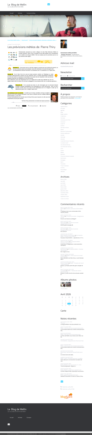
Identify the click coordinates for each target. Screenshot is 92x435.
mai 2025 (63, 181)
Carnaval (63, 118)
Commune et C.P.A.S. (65, 120)
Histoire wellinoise (65, 133)
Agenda (62, 110)
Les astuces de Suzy (65, 144)
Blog (62, 112)
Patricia (62, 216)
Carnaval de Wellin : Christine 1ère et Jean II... (71, 236)
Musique (63, 154)
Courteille (63, 270)
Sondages (63, 160)
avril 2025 (63, 183)
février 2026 (63, 179)
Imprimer (43, 106)
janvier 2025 (64, 189)
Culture (62, 125)
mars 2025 (63, 185)
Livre (62, 148)
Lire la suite (78, 98)
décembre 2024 (64, 190)
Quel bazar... (64, 158)
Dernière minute (65, 127)
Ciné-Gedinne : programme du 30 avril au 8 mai (72, 341)
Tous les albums (64, 288)
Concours (63, 122)
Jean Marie (63, 229)
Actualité (63, 108)
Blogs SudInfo (64, 114)
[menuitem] (12, 13)
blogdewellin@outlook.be (67, 66)
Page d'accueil (25, 40)
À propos (29, 417)
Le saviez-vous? (64, 143)
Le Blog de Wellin (17, 4)
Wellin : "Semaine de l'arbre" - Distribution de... (72, 263)
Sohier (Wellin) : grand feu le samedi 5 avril (71, 370)
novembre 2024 (64, 192)
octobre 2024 (64, 194)
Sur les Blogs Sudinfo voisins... (13, 40)
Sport (62, 162)
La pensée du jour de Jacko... (67, 141)
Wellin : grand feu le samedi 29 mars (69, 375)
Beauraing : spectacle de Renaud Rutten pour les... (72, 352)
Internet (63, 139)
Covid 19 (63, 123)
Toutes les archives (65, 198)
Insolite (62, 135)
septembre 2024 (65, 196)
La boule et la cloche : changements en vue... (72, 217)
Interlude (63, 137)
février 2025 (63, 187)
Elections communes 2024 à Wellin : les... (72, 209)
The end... (63, 323)
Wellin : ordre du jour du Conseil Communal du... (71, 256)
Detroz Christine (65, 241)
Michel (62, 208)
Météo (62, 152)
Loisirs (62, 150)
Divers (62, 129)
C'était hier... (64, 116)
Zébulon (63, 171)
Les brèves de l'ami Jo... (66, 146)
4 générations (64, 106)
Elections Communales (66, 131)
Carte (63, 310)
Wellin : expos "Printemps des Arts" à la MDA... (72, 358)
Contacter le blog (31, 13)
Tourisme (63, 164)
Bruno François (64, 263)
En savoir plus (63, 433)
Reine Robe (63, 222)
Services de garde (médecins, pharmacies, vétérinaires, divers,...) (42, 40)
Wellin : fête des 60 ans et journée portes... (71, 334)
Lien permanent (33, 106)
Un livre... (63, 167)
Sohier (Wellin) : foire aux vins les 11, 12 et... (71, 365)
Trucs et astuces (65, 165)
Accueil (11, 13)
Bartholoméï (64, 249)
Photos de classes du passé (67, 156)
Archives (20, 13)
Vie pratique (64, 169)
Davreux (63, 255)
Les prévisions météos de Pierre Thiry (31, 47)
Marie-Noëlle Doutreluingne (68, 235)
